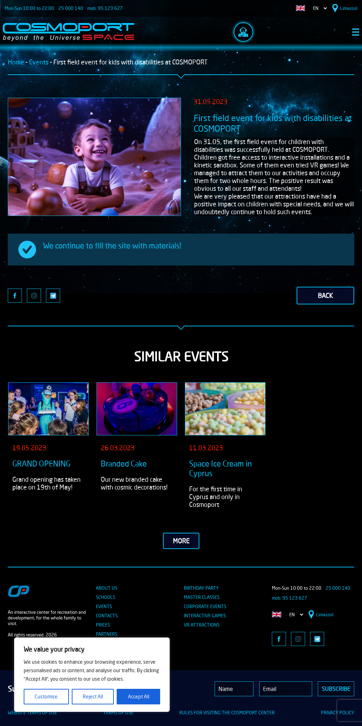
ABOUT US (106, 588)
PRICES (103, 625)
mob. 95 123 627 (105, 8)
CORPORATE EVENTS (205, 606)
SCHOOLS (105, 597)
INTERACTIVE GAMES (205, 615)
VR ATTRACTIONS (202, 625)
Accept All (138, 696)
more (181, 541)
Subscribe (336, 688)
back (325, 295)
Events (38, 62)
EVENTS (104, 606)
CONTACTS (107, 615)
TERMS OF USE (118, 712)
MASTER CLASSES (202, 597)
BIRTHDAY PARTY (201, 588)
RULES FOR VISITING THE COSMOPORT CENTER (227, 712)
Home (16, 62)
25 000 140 (70, 8)
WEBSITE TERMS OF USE (32, 712)
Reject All (93, 696)
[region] (92, 675)
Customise (46, 696)
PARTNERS (106, 634)
